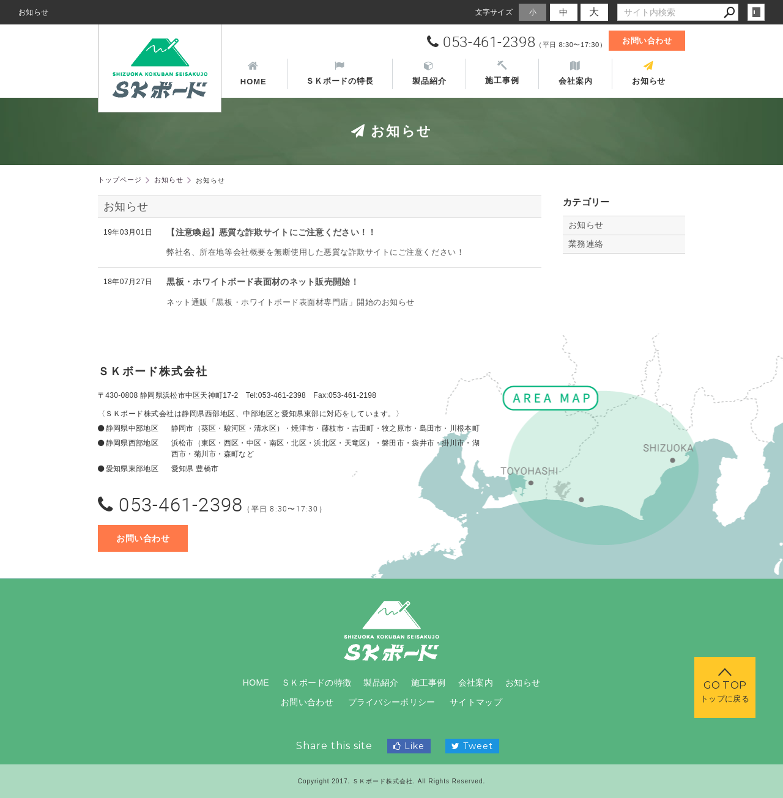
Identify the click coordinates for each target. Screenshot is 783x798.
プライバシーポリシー (392, 702)
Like (409, 746)
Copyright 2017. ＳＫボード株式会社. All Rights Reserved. (392, 781)
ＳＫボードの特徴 (316, 682)
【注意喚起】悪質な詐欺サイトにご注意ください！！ (271, 232)
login (756, 12)
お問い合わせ (647, 40)
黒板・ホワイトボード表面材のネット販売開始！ (262, 282)
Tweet (472, 746)
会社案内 (475, 682)
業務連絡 (585, 244)
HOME (256, 682)
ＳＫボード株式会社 (153, 371)
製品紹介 (380, 682)
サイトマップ (476, 702)
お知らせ (125, 206)
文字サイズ (494, 12)
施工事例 (428, 682)
